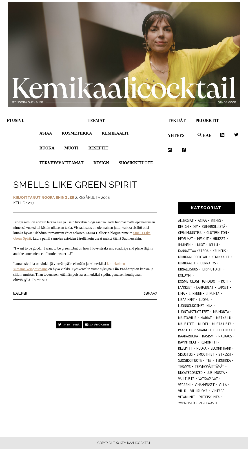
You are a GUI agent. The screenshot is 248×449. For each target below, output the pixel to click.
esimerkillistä (213, 226)
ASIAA (202, 220)
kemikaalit (187, 263)
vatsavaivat (208, 378)
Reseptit (98, 148)
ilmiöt (200, 244)
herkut (203, 238)
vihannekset (205, 384)
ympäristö (186, 402)
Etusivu (16, 120)
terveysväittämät (209, 366)
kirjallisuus (188, 269)
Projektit (207, 120)
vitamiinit (186, 396)
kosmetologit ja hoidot (197, 281)
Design (101, 163)
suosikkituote (190, 360)
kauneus (219, 250)
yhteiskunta (209, 396)
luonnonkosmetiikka (195, 305)
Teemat (96, 120)
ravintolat (187, 342)
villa (223, 384)
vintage (218, 390)
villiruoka (199, 390)
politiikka (224, 329)
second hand (221, 348)
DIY (195, 226)
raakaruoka (188, 336)
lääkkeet (185, 287)
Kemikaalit (115, 133)
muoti (203, 323)
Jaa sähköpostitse (99, 324)
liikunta (212, 293)
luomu (204, 299)
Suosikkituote (136, 163)
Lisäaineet (186, 299)
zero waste (208, 402)
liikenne (195, 293)
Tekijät (177, 120)
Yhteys (176, 135)
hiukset (219, 238)
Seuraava (150, 293)
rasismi (208, 336)
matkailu (223, 317)
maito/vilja (187, 317)
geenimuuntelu (190, 232)
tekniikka (223, 360)
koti (224, 281)
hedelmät (185, 238)
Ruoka (47, 148)
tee (208, 360)
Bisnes (216, 220)
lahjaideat (205, 287)
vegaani (184, 384)
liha (181, 293)
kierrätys (208, 263)
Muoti (71, 148)
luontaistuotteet (193, 311)
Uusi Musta (216, 372)
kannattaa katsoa (193, 250)
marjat (206, 317)
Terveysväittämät (62, 163)
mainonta (221, 311)
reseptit (185, 348)
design (183, 226)
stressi (225, 354)
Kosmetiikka (77, 133)
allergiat (186, 220)
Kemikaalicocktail (193, 256)
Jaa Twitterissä (71, 324)
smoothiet (206, 354)
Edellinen (20, 293)
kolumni (184, 275)
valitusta (186, 378)
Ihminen (184, 244)
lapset (223, 287)
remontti (209, 342)
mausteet (186, 323)
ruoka (202, 348)
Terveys (184, 366)
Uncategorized (190, 372)
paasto (184, 329)
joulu (213, 244)
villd (182, 390)
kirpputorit (212, 269)
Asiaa (46, 133)
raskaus (225, 336)
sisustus (185, 354)
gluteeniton (216, 232)
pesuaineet (203, 329)
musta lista (222, 323)
